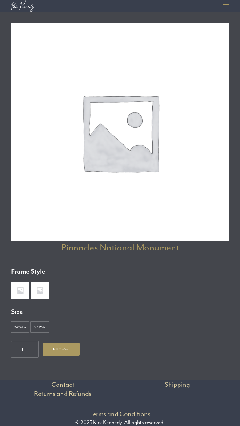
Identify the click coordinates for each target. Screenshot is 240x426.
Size (17, 311)
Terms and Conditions (120, 414)
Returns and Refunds (62, 393)
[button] (226, 6)
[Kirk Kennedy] (22, 6)
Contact (62, 384)
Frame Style (28, 271)
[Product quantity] (25, 349)
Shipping (177, 384)
